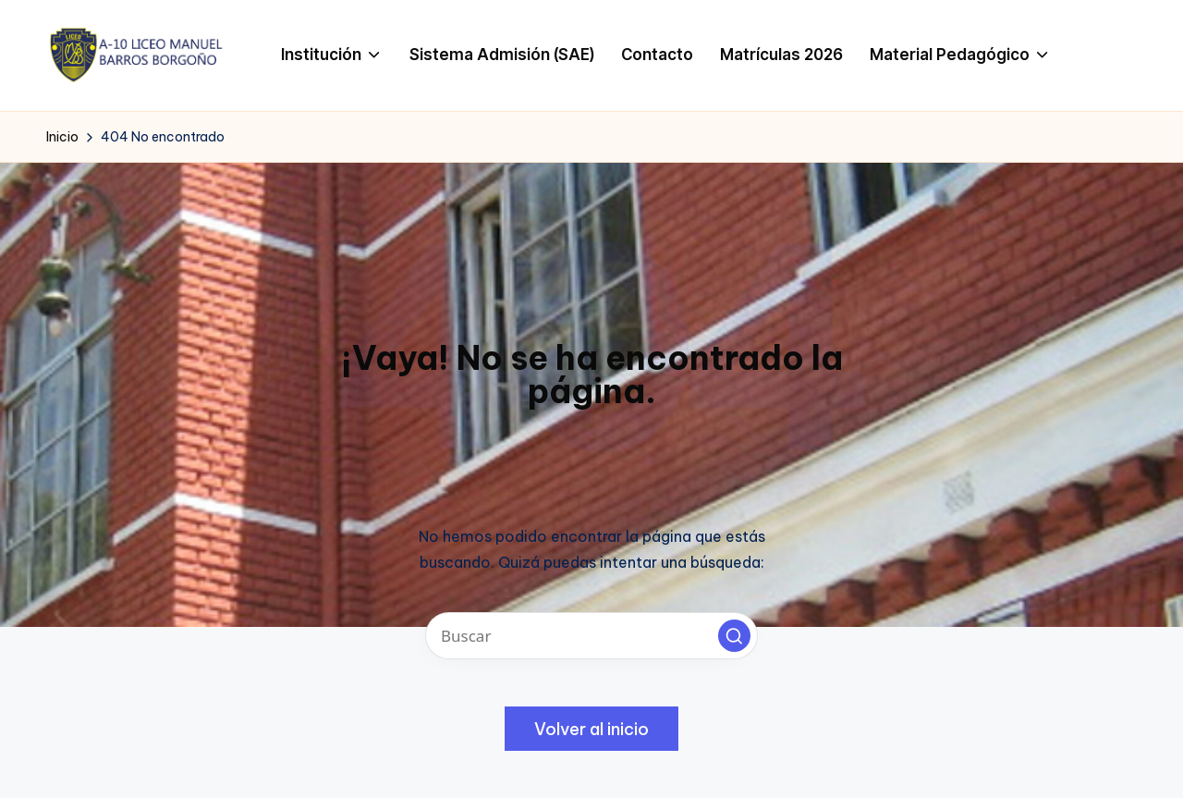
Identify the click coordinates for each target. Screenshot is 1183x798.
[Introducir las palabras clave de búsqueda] (591, 635)
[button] (734, 636)
